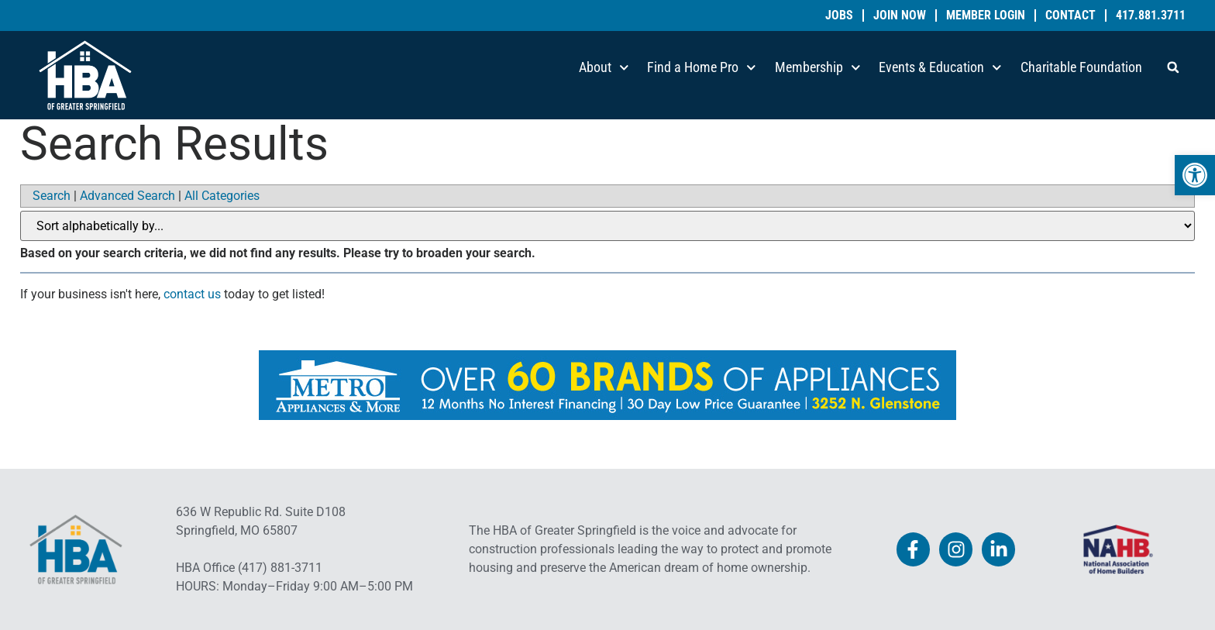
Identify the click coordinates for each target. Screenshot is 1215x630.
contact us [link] (192, 294)
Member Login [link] (985, 15)
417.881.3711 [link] (1151, 15)
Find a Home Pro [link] (701, 68)
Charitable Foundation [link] (1081, 67)
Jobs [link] (839, 15)
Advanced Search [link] (127, 195)
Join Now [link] (899, 15)
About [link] (604, 68)
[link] (1195, 175)
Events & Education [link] (940, 68)
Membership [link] (818, 68)
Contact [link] (1070, 15)
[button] (1173, 67)
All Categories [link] (222, 195)
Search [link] (52, 195)
